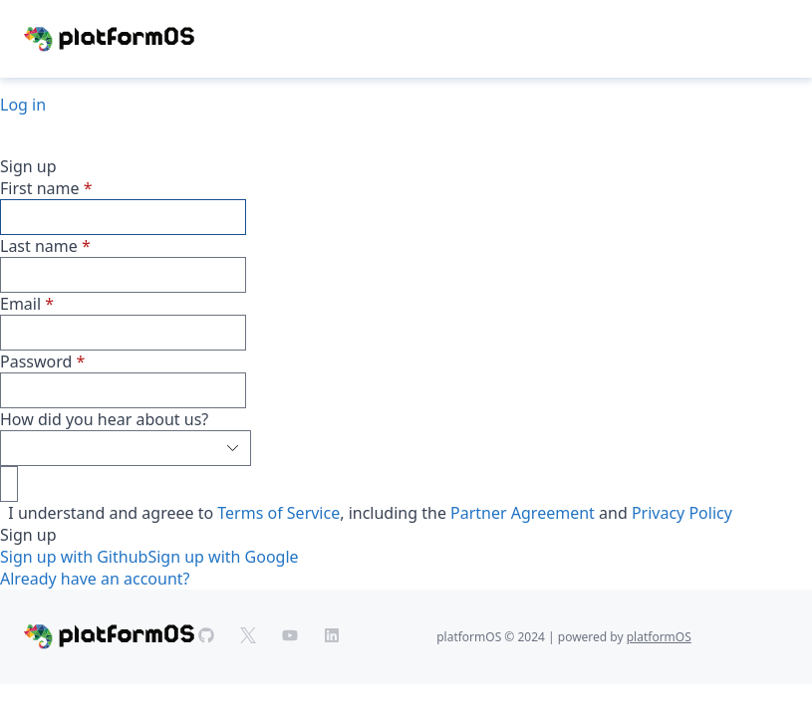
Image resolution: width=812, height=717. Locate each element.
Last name (39, 246)
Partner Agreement (522, 513)
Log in (23, 105)
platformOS (659, 636)
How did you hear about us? (104, 419)
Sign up (28, 535)
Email (20, 304)
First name (40, 188)
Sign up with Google (222, 557)
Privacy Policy (682, 513)
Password (36, 361)
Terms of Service (278, 513)
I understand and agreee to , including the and (366, 513)
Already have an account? (95, 579)
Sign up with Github (73, 557)
